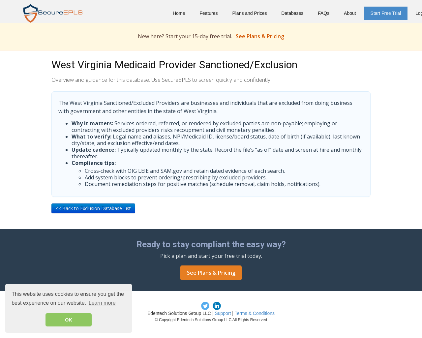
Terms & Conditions (255, 313)
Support (223, 313)
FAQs (323, 13)
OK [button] (68, 320)
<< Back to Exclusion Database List (93, 208)
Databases (292, 13)
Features (208, 13)
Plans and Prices (249, 13)
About (350, 13)
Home (179, 13)
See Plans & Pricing (260, 36)
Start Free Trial (386, 13)
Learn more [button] (102, 303)
